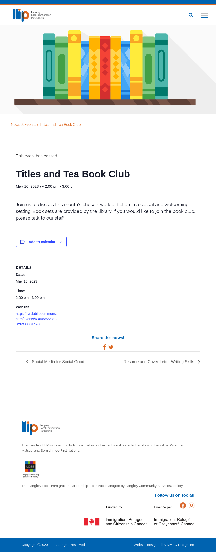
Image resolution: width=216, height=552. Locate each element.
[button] (204, 16)
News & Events (24, 125)
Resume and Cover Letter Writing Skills (159, 362)
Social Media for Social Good (57, 362)
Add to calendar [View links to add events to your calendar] (42, 242)
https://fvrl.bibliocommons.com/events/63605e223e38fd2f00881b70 (36, 318)
